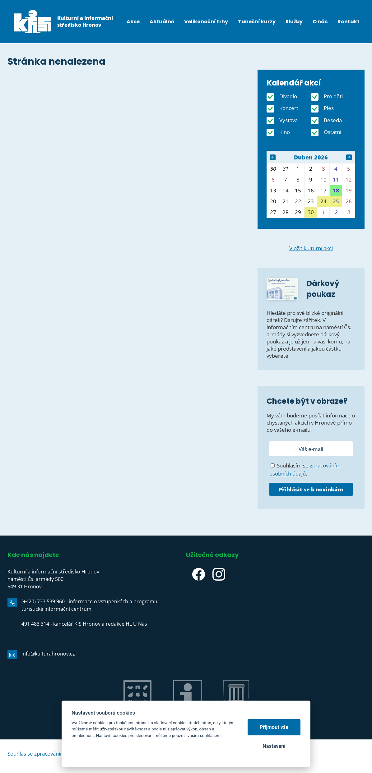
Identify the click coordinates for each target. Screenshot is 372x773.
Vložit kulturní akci (311, 248)
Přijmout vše (274, 727)
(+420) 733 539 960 (43, 601)
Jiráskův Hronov (137, 715)
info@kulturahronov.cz (48, 653)
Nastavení (274, 746)
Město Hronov (236, 715)
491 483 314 (35, 623)
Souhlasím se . (305, 469)
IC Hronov (187, 715)
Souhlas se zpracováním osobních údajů (55, 753)
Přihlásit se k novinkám (311, 489)
